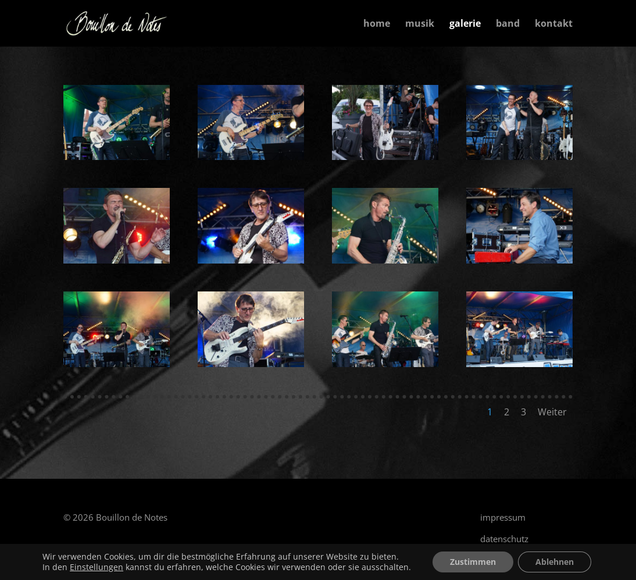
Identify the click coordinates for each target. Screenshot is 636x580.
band (508, 24)
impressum (503, 517)
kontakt (554, 24)
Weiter (552, 411)
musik (419, 24)
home (376, 24)
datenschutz (504, 539)
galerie (465, 24)
